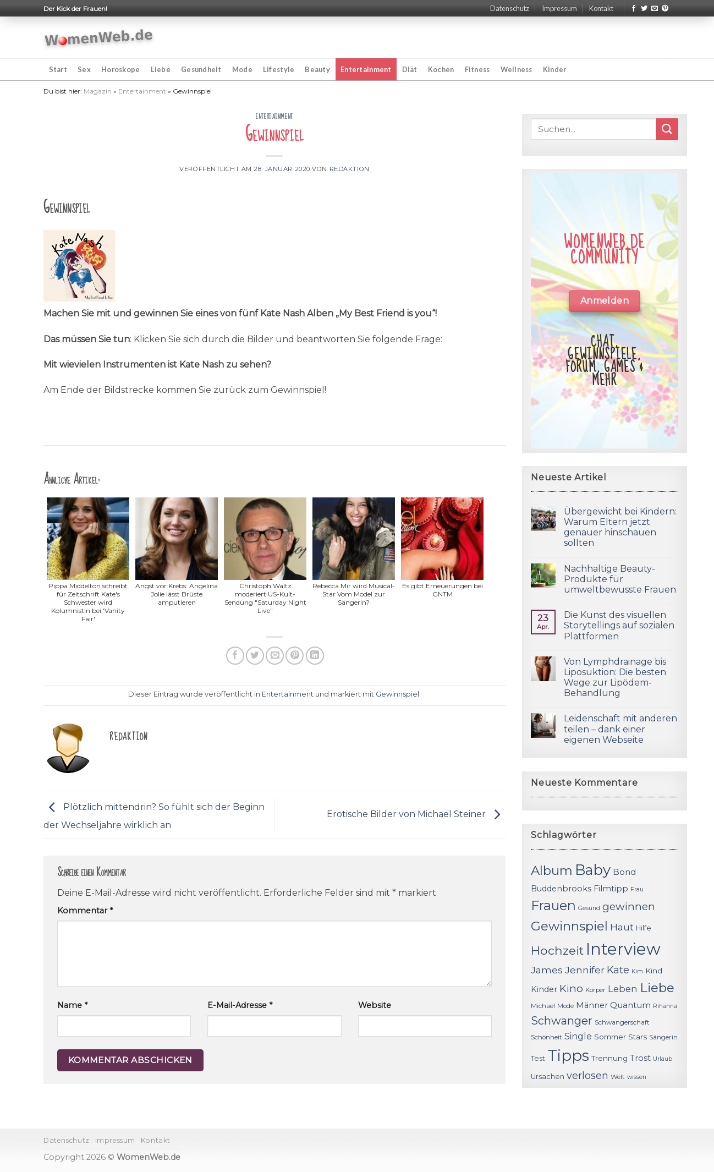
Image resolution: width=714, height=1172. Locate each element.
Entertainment (365, 69)
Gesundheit (201, 69)
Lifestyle (278, 69)
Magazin (98, 91)
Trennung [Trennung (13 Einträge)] (609, 1058)
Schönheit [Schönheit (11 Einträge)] (546, 1037)
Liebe (161, 69)
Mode (242, 69)
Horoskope (120, 69)
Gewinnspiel (397, 694)
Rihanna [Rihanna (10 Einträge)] (665, 1006)
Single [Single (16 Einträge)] (578, 1036)
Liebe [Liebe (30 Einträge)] (657, 987)
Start (58, 69)
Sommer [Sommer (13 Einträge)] (610, 1036)
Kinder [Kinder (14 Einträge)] (544, 989)
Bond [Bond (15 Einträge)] (624, 872)
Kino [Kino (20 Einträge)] (571, 988)
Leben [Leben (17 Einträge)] (623, 988)
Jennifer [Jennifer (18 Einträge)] (585, 970)
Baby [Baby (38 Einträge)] (593, 869)
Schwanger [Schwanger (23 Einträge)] (561, 1020)
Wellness (516, 69)
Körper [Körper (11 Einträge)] (595, 990)
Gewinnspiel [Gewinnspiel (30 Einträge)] (569, 926)
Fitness (477, 69)
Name (72, 1005)
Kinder (555, 69)
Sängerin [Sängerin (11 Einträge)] (663, 1037)
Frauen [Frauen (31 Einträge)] (553, 905)
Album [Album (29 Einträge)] (552, 870)
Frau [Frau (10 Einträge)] (637, 889)
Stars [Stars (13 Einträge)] (637, 1036)
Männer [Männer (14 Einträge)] (592, 1005)
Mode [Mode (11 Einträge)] (565, 1006)
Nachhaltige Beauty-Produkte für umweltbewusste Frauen (620, 579)
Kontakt (601, 8)
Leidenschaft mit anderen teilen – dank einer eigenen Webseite (620, 728)
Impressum (559, 8)
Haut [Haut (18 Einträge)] (622, 927)
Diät (410, 69)
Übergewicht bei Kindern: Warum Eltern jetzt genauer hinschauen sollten (620, 527)
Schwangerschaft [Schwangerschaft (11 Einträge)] (622, 1022)
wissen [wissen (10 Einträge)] (636, 1077)
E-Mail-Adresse (239, 1005)
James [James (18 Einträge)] (547, 970)
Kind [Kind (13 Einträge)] (653, 970)
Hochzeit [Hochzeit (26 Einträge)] (557, 950)
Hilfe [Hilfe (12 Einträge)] (643, 928)
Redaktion (349, 169)
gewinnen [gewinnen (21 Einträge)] (628, 906)
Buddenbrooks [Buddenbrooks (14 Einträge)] (561, 889)
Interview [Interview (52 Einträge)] (623, 949)
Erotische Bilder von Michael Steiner (416, 814)
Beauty (317, 69)
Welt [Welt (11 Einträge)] (618, 1077)
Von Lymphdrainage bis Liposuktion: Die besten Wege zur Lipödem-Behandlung (615, 677)
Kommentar (85, 911)
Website (374, 1005)
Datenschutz (509, 8)
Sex (84, 69)
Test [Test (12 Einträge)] (538, 1058)
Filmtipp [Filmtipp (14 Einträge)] (611, 889)
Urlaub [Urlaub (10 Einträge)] (662, 1059)
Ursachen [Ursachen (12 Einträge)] (547, 1076)
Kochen (441, 69)
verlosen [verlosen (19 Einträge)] (587, 1075)
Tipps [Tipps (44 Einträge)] (568, 1055)
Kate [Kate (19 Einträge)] (618, 970)
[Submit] (667, 129)
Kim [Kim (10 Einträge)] (637, 971)
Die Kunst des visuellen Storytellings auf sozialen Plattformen (619, 625)
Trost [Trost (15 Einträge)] (640, 1058)
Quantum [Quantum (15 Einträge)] (630, 1005)
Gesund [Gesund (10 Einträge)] (589, 908)
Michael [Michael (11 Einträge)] (543, 1006)
